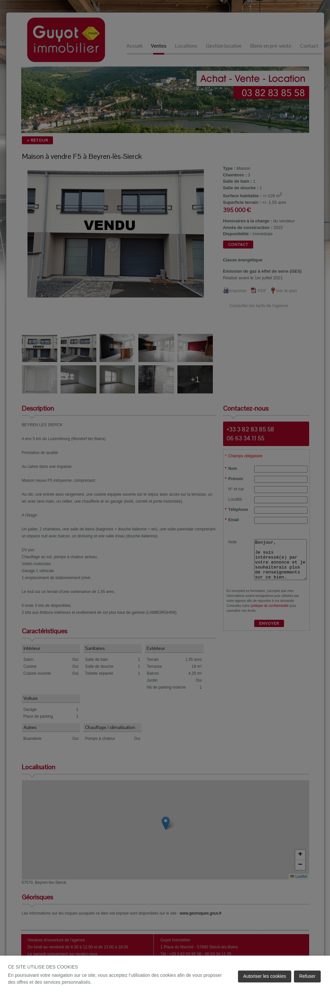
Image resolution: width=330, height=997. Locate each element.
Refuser (307, 976)
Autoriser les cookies (264, 976)
